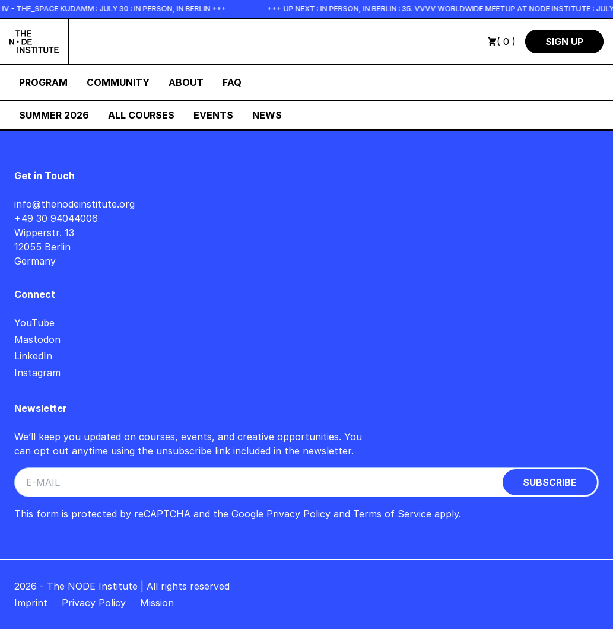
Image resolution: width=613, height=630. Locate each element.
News (267, 115)
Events (213, 115)
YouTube (34, 323)
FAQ (232, 82)
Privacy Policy (298, 514)
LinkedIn (33, 356)
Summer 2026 (54, 115)
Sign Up (564, 41)
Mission (157, 603)
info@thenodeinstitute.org (74, 204)
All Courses (141, 115)
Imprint (30, 603)
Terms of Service (392, 514)
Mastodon (37, 339)
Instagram (37, 372)
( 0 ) (501, 41)
